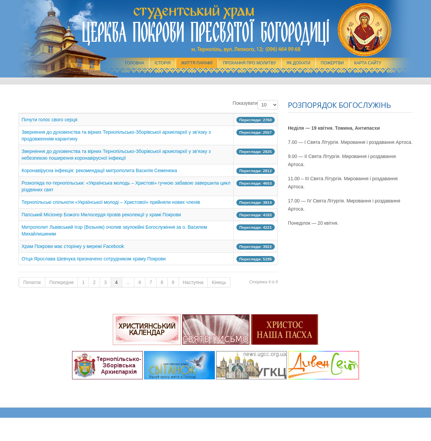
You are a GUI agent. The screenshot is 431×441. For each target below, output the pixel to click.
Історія (163, 63)
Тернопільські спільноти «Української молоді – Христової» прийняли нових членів (111, 202)
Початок (32, 282)
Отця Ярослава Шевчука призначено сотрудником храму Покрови (94, 258)
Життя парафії (196, 63)
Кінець (219, 282)
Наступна (193, 282)
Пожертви (332, 63)
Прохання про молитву (249, 63)
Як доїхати (298, 63)
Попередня (61, 282)
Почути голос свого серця (49, 119)
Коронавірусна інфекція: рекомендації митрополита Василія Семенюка (99, 170)
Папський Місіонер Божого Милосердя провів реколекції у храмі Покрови (101, 214)
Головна (134, 63)
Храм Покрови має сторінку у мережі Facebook (73, 246)
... (128, 282)
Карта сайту (368, 63)
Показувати (245, 103)
